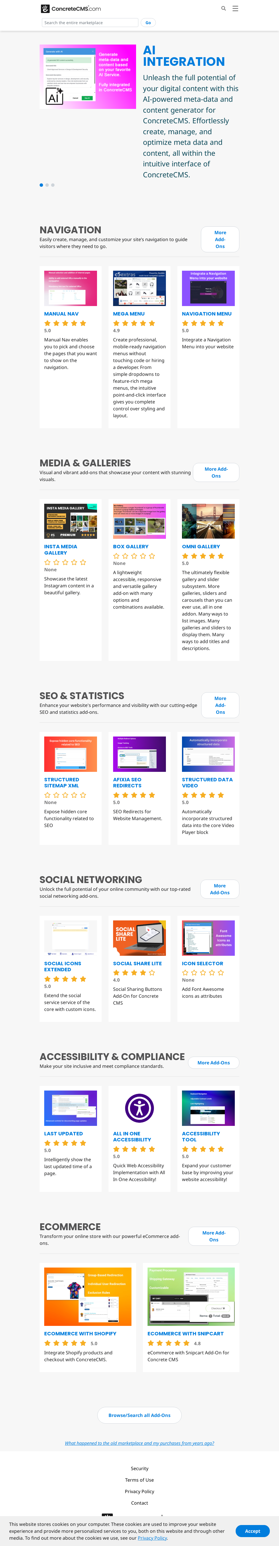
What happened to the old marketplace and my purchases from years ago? (139, 1443)
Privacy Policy (139, 1491)
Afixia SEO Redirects (127, 782)
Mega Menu (129, 313)
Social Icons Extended (62, 966)
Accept (252, 1532)
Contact (139, 1503)
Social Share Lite (137, 963)
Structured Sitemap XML (61, 782)
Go (148, 22)
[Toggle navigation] (235, 9)
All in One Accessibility (132, 1136)
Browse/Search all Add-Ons (139, 1415)
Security (139, 1468)
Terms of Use (139, 1480)
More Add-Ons (220, 239)
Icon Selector (202, 963)
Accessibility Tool (201, 1136)
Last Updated (63, 1133)
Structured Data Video (207, 782)
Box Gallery (131, 546)
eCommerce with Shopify (80, 1333)
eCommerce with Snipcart (186, 1333)
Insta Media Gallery (60, 549)
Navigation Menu (207, 313)
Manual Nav (61, 313)
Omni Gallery (201, 546)
